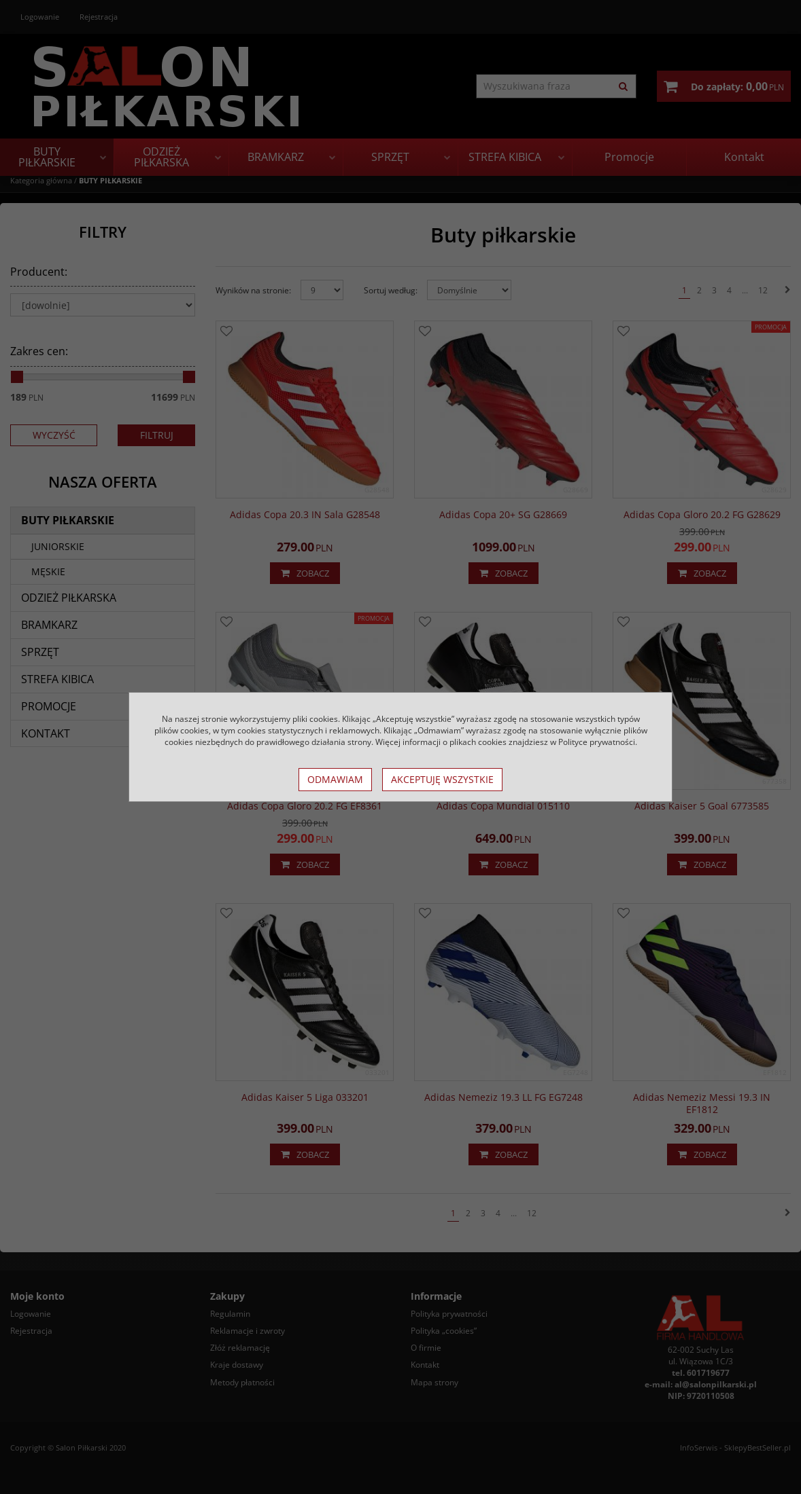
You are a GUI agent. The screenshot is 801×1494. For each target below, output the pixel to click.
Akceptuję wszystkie (442, 779)
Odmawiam (335, 779)
